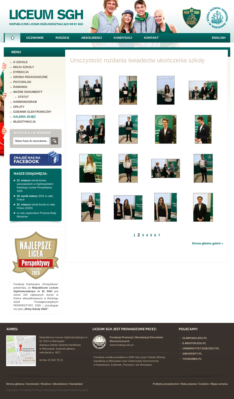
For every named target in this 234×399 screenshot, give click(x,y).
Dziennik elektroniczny (32, 111)
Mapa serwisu (219, 383)
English (219, 37)
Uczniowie (35, 37)
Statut (23, 97)
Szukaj (54, 140)
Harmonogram (25, 102)
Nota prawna (188, 383)
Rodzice (62, 37)
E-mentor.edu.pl (194, 343)
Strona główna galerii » (207, 243)
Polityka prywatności (166, 383)
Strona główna (12, 39)
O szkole (20, 62)
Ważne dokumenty (27, 92)
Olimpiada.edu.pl (194, 338)
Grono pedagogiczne (30, 77)
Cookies (204, 383)
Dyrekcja (21, 72)
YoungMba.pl (192, 358)
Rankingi (20, 87)
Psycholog (22, 82)
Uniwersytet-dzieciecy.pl (201, 348)
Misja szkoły (23, 67)
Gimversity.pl (192, 353)
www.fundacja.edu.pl (122, 344)
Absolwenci (91, 37)
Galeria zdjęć (24, 116)
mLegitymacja (24, 121)
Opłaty (19, 106)
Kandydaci (123, 37)
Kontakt (151, 37)
